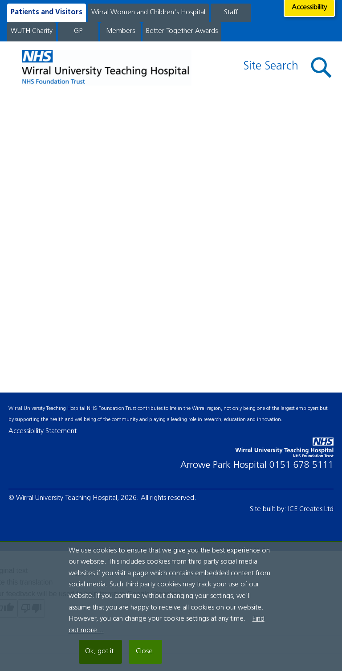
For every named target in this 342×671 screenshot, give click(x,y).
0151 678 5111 (301, 465)
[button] (321, 67)
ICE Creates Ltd (311, 509)
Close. (145, 651)
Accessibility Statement (42, 431)
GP (78, 31)
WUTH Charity (32, 31)
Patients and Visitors (46, 12)
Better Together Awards (182, 31)
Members (120, 31)
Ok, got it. (100, 651)
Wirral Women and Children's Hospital (148, 12)
